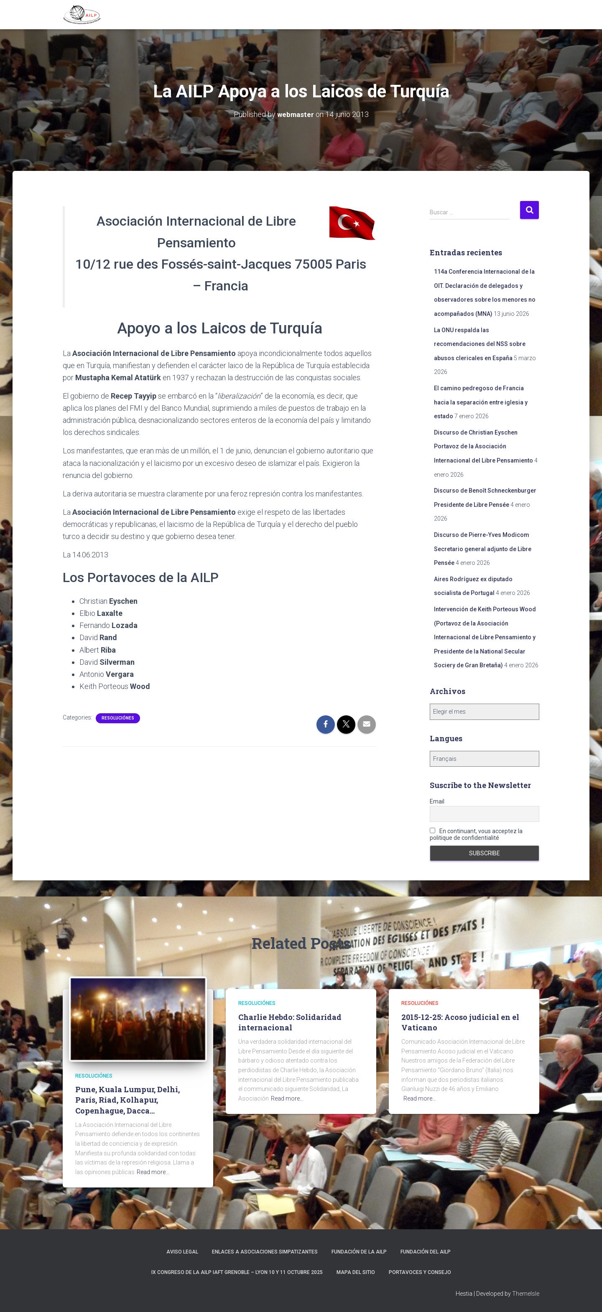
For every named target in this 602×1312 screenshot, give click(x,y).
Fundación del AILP (425, 1251)
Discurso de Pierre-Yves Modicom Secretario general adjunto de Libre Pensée (482, 548)
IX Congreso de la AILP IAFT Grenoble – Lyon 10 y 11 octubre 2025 (237, 1272)
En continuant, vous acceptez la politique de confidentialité (476, 834)
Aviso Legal (182, 1251)
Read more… (153, 1171)
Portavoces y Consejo (420, 1272)
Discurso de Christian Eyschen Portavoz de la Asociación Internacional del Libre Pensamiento (483, 446)
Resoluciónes (118, 717)
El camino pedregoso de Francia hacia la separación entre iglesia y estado (481, 401)
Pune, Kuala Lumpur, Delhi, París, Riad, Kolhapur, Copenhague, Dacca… (127, 1099)
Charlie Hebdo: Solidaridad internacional (290, 1022)
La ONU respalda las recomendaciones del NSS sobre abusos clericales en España (479, 343)
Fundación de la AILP (359, 1251)
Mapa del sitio (356, 1272)
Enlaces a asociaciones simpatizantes (265, 1251)
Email (437, 801)
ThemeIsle (525, 1293)
